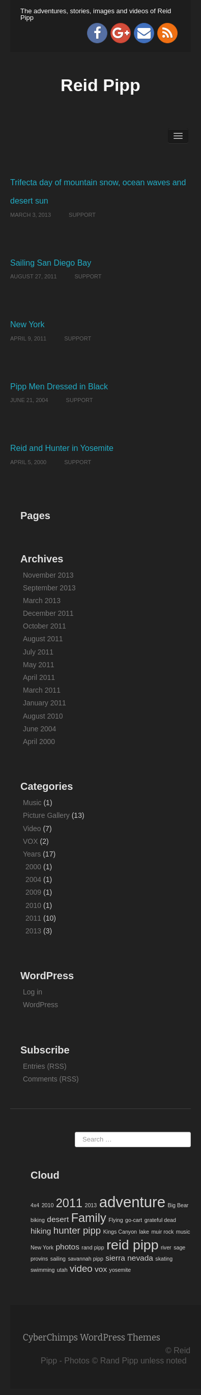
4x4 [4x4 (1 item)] (35, 1205)
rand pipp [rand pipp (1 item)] (92, 1247)
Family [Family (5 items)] (88, 1218)
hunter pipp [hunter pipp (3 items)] (77, 1230)
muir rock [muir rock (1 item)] (162, 1232)
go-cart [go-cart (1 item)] (133, 1220)
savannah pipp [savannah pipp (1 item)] (85, 1259)
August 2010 (43, 716)
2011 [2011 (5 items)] (69, 1203)
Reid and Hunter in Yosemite (61, 448)
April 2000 (39, 741)
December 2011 (48, 613)
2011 (33, 918)
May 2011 (38, 665)
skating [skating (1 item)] (164, 1259)
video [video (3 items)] (81, 1268)
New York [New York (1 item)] (42, 1247)
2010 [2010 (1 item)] (48, 1205)
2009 (33, 892)
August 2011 (43, 639)
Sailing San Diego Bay (50, 263)
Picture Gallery (46, 815)
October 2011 (44, 626)
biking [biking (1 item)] (38, 1220)
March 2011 (42, 690)
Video (32, 828)
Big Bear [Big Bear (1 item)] (178, 1205)
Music (32, 803)
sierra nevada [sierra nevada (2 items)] (129, 1258)
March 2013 (42, 600)
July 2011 (38, 652)
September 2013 (49, 588)
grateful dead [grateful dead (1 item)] (160, 1220)
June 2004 (39, 729)
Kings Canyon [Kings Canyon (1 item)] (120, 1232)
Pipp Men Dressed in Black (59, 386)
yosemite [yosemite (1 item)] (120, 1270)
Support (82, 215)
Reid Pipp (100, 85)
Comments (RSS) (51, 1079)
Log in (32, 992)
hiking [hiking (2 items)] (41, 1231)
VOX (30, 841)
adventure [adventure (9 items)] (132, 1201)
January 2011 (44, 703)
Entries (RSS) (45, 1066)
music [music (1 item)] (183, 1232)
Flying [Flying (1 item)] (115, 1220)
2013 (33, 931)
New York (27, 324)
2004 (33, 879)
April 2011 (39, 677)
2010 (33, 905)
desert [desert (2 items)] (58, 1219)
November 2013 (48, 575)
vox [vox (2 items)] (101, 1269)
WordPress (40, 1005)
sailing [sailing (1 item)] (58, 1259)
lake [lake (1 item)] (144, 1232)
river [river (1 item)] (166, 1247)
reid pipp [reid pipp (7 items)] (132, 1244)
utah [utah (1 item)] (62, 1270)
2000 (33, 867)
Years (32, 854)
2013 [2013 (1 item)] (90, 1205)
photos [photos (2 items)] (67, 1246)
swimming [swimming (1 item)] (42, 1270)
